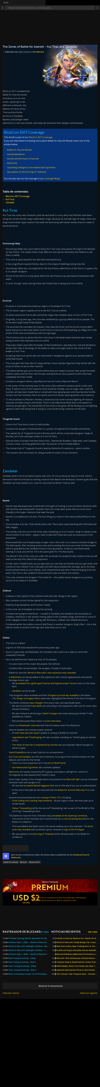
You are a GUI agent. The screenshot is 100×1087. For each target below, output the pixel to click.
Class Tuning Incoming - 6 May (22, 966)
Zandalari (16, 690)
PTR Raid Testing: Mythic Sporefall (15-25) (27, 938)
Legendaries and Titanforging (26, 737)
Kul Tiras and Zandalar (20, 756)
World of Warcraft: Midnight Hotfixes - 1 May (28, 950)
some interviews (53, 721)
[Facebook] (12, 848)
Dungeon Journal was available (63, 695)
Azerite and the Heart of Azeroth (23, 158)
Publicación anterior (11, 993)
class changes (36, 702)
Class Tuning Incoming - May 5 (22, 970)
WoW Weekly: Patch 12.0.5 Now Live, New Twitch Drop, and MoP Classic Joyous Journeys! (76, 966)
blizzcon (23, 862)
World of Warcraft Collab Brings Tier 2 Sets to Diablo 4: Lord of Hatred (76, 942)
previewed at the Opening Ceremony (69, 815)
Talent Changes (49, 713)
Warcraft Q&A (73, 779)
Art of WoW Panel (56, 763)
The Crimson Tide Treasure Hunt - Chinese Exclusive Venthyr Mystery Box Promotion (76, 974)
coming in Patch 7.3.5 (51, 797)
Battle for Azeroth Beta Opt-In (73, 790)
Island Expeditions (16, 154)
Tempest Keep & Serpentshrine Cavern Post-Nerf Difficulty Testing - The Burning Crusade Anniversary (76, 962)
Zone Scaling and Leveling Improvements (32, 800)
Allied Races (16, 677)
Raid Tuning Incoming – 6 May (22, 958)
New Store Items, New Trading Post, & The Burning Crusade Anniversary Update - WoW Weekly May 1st (76, 946)
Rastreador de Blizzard (21, 932)
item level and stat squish (27, 732)
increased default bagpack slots (39, 785)
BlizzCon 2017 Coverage (40, 137)
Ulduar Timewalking (22, 808)
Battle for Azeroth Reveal (19, 149)
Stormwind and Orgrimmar (25, 767)
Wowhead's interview (29, 725)
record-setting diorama (75, 818)
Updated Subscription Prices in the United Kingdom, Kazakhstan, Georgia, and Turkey (76, 970)
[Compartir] (97, 7)
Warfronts (12, 163)
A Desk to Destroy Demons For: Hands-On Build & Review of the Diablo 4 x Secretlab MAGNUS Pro (76, 938)
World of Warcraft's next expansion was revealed (51, 672)
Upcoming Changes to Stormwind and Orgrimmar (31, 167)
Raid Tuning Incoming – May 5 (22, 962)
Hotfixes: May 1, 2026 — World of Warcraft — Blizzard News (28, 942)
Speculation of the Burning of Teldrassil (26, 171)
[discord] (6, 856)
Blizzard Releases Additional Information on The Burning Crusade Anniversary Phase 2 (76, 954)
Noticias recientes (65, 932)
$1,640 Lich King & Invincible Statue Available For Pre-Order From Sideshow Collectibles (76, 950)
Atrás (5, 2)
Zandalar (10, 202)
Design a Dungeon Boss (28, 698)
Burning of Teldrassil (44, 834)
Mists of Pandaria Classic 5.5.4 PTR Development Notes (28, 974)
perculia (40, 52)
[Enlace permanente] (25, 848)
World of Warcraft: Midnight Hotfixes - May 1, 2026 (28, 946)
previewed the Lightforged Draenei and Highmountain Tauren (46, 683)
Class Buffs (36, 705)
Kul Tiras (10, 199)
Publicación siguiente (88, 993)
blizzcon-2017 (34, 862)
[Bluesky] (6, 848)
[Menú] (2, 7)
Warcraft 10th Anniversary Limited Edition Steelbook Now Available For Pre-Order (76, 958)
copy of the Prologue (73, 829)
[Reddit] (19, 848)
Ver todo (44, 932)
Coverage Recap (52, 178)
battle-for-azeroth (11, 862)
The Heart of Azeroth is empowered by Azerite (34, 744)
